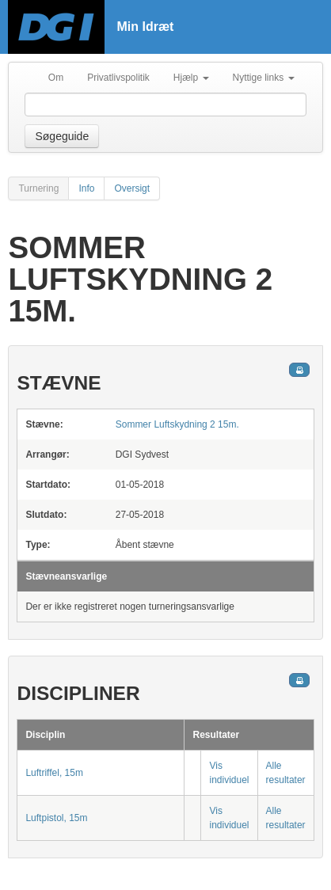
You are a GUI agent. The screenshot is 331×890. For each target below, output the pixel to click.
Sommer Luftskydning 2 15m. (177, 424)
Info (86, 188)
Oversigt (132, 188)
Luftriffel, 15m (53, 772)
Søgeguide (62, 136)
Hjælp (191, 77)
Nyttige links (264, 77)
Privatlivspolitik (118, 77)
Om (55, 77)
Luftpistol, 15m (56, 817)
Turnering (38, 188)
